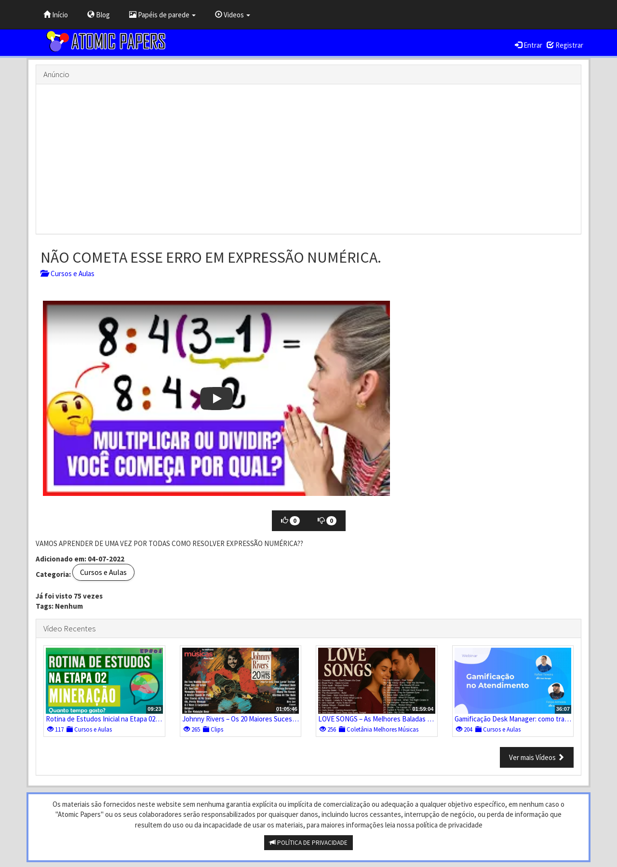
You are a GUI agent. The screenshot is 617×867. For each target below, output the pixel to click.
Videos (232, 14)
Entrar (528, 45)
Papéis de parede (162, 14)
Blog (98, 14)
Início (55, 14)
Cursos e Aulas (67, 273)
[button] (216, 398)
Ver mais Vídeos (536, 757)
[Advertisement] (308, 159)
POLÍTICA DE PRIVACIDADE (308, 843)
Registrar (565, 45)
